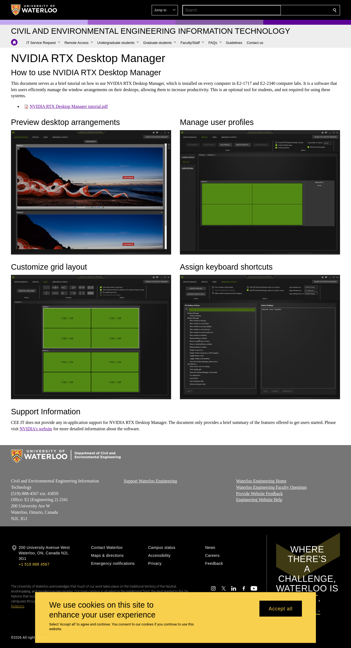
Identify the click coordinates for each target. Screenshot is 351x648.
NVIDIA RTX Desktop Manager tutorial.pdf (69, 106)
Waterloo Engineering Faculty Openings (271, 487)
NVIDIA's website (36, 428)
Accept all (281, 608)
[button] (295, 10)
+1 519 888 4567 (34, 564)
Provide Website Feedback (259, 493)
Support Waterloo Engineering (150, 481)
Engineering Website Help (259, 500)
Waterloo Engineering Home (261, 481)
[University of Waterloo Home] (34, 9)
